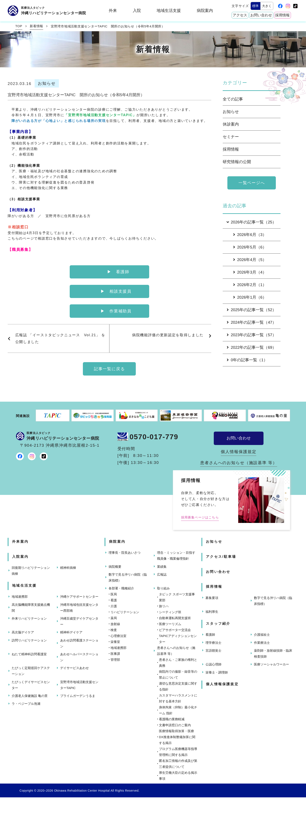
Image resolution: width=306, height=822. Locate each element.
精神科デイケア (71, 632)
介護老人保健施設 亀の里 (30, 696)
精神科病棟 (68, 567)
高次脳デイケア (23, 632)
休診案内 (231, 124)
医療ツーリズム (170, 624)
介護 (113, 606)
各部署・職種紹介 (121, 588)
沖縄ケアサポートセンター (79, 596)
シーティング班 (170, 612)
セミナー (231, 136)
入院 (137, 10)
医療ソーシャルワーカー (271, 664)
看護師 (210, 634)
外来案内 (20, 541)
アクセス (240, 15)
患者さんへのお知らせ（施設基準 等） (238, 462)
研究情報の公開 (237, 162)
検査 (113, 630)
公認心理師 (213, 664)
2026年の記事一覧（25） (251, 222)
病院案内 (205, 10)
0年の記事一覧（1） (247, 360)
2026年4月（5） (249, 259)
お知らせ (231, 111)
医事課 (115, 653)
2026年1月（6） (249, 297)
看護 (113, 600)
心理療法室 (118, 636)
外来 (113, 10)
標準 (255, 6)
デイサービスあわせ (74, 668)
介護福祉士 (262, 634)
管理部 (115, 659)
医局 (113, 594)
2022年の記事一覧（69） (251, 347)
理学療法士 (213, 642)
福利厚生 (211, 611)
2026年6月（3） (249, 234)
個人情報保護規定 (238, 451)
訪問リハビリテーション (29, 640)
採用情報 (282, 15)
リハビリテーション (124, 612)
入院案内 (20, 556)
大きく (267, 6)
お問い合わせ (261, 15)
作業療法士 (262, 642)
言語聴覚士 (213, 650)
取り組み (163, 588)
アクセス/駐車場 (221, 556)
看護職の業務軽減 (171, 719)
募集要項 (211, 598)
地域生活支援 (169, 10)
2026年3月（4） (249, 272)
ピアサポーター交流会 (175, 630)
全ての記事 (233, 99)
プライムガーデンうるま (77, 696)
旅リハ (164, 606)
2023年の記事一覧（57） (251, 335)
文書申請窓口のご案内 (175, 725)
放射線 (115, 624)
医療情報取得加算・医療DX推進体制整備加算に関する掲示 (177, 737)
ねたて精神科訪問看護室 (29, 654)
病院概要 (115, 566)
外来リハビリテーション (29, 618)
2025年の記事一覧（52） (251, 310)
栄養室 (115, 642)
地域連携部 (20, 596)
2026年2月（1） (249, 284)
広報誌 (162, 574)
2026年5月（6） (249, 247)
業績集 (162, 566)
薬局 (113, 618)
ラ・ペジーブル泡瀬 (26, 703)
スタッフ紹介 (218, 623)
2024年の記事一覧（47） (251, 322)
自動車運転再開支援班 (175, 618)
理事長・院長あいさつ (124, 552)
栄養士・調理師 (216, 672)
